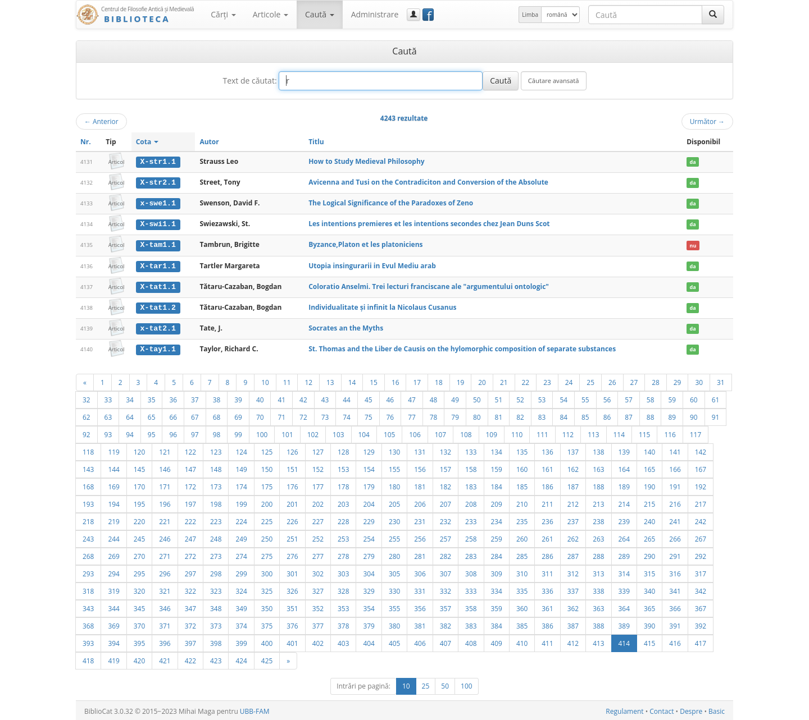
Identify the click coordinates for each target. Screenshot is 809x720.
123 (215, 450)
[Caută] (713, 14)
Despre (691, 709)
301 (292, 571)
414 (624, 641)
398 (215, 641)
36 (173, 397)
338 (598, 589)
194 (113, 502)
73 (325, 415)
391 (674, 624)
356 (419, 606)
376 (292, 624)
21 (504, 380)
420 (139, 658)
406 (419, 641)
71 (281, 415)
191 (674, 484)
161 (547, 467)
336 (547, 589)
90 (694, 415)
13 (330, 380)
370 (139, 624)
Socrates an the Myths (345, 326)
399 (241, 641)
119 (113, 450)
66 (173, 415)
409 (496, 641)
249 (241, 537)
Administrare (375, 14)
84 (563, 415)
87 (629, 415)
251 (292, 537)
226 (292, 519)
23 (547, 380)
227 (318, 519)
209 (496, 502)
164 (624, 467)
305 (394, 571)
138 (598, 450)
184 (496, 484)
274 (241, 554)
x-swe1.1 (158, 203)
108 (465, 432)
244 (113, 537)
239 (624, 519)
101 (287, 432)
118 (88, 450)
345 (139, 606)
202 (318, 502)
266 (674, 537)
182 (445, 484)
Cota (147, 141)
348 (215, 606)
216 (674, 502)
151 (292, 467)
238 (598, 519)
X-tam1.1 (158, 244)
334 (496, 589)
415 (649, 641)
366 (674, 606)
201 (292, 502)
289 (624, 554)
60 (694, 397)
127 (318, 450)
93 (108, 432)
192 (700, 484)
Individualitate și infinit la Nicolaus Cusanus (382, 305)
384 (496, 624)
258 (470, 537)
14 (352, 380)
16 (395, 380)
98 (217, 432)
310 (522, 571)
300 (266, 571)
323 (215, 589)
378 (343, 624)
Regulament (624, 709)
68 (217, 415)
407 (445, 641)
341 (674, 589)
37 (195, 397)
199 (241, 502)
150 (266, 467)
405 (394, 641)
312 (573, 571)
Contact (661, 709)
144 (113, 467)
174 (241, 484)
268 (88, 554)
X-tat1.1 (158, 285)
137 (573, 450)
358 (470, 606)
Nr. (85, 141)
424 (241, 658)
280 (394, 554)
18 (439, 380)
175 (266, 484)
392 (700, 624)
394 (113, 641)
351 (292, 606)
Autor (209, 141)
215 (649, 502)
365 (649, 606)
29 (677, 380)
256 (419, 537)
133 (470, 450)
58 (651, 397)
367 (700, 606)
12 (308, 380)
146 (164, 467)
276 (292, 554)
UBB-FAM (255, 709)
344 (113, 606)
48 (434, 397)
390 (649, 624)
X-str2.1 (158, 182)
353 (343, 606)
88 (651, 415)
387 (573, 624)
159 (496, 467)
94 (130, 432)
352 (318, 606)
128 (343, 450)
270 (139, 554)
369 (113, 624)
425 (266, 658)
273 (215, 554)
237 (573, 519)
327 (318, 589)
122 (190, 450)
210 (522, 502)
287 (573, 554)
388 (598, 624)
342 (700, 589)
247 (190, 537)
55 (585, 397)
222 (190, 519)
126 (292, 450)
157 (445, 467)
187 (573, 484)
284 (496, 554)
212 (573, 502)
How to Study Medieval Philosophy (366, 161)
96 (173, 432)
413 (598, 641)
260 (522, 537)
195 (139, 502)
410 (522, 641)
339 (624, 589)
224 (241, 519)
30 (699, 380)
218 (88, 519)
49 (455, 397)
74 (347, 415)
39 (238, 397)
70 (260, 415)
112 (568, 432)
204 (368, 502)
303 (343, 571)
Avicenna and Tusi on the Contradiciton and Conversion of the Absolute (428, 182)
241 (674, 519)
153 (343, 467)
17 (417, 380)
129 (368, 450)
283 (470, 554)
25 (590, 380)
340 (649, 589)
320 (139, 589)
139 (624, 450)
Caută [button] (319, 14)
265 (649, 537)
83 (542, 415)
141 (674, 450)
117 (695, 432)
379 (368, 624)
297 (190, 571)
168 (88, 484)
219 (113, 519)
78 (434, 415)
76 (390, 415)
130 (394, 450)
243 (88, 537)
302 (318, 571)
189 (624, 484)
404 (368, 641)
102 (313, 432)
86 (607, 415)
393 (88, 641)
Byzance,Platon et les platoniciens (365, 244)
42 (303, 397)
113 (593, 432)
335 (522, 589)
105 (389, 432)
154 (368, 467)
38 (217, 397)
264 (624, 537)
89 (672, 415)
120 (139, 450)
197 (190, 502)
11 (287, 380)
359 (496, 606)
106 (414, 432)
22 (526, 380)
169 (113, 484)
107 (440, 432)
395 (139, 641)
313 (598, 571)
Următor (707, 121)
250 (266, 537)
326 (292, 589)
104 (364, 432)
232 (445, 519)
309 (496, 571)
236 (547, 519)
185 (522, 484)
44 (347, 397)
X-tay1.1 (158, 347)
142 (700, 450)
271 (164, 554)
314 (624, 571)
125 (266, 450)
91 (716, 415)
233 (470, 519)
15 (374, 380)
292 (700, 554)
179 (368, 484)
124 (241, 450)
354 (368, 606)
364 (624, 606)
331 (419, 589)
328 (343, 589)
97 (195, 432)
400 (266, 641)
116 (669, 432)
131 (419, 450)
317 (700, 571)
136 (547, 450)
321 (164, 589)
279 (368, 554)
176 (292, 484)
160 (522, 467)
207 (445, 502)
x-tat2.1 (158, 327)
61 (716, 397)
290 (649, 554)
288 (598, 554)
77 (412, 415)
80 (477, 415)
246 (164, 537)
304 (368, 571)
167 (700, 467)
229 (368, 519)
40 (260, 397)
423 (215, 658)
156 (419, 467)
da (693, 162)
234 (496, 519)
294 (113, 571)
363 (598, 606)
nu (693, 244)
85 (585, 415)
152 (318, 467)
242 (700, 519)
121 (164, 450)
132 (445, 450)
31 (721, 380)
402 (318, 641)
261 (547, 537)
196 (164, 502)
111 (542, 432)
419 (113, 658)
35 (152, 397)
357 (445, 606)
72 (303, 415)
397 (190, 641)
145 (139, 467)
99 (238, 432)
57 (629, 397)
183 (470, 484)
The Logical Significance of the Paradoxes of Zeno (390, 202)
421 (164, 658)
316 (674, 571)
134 (496, 450)
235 (522, 519)
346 (164, 606)
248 (215, 537)
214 (624, 502)
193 (88, 502)
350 (266, 606)
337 (573, 589)
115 (644, 432)
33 (108, 397)
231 (419, 519)
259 (496, 537)
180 (394, 484)
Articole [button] (270, 14)
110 (516, 432)
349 (241, 606)
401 (292, 641)
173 (215, 484)
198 (215, 502)
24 (569, 380)
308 (470, 571)
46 (390, 397)
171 (164, 484)
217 (700, 502)
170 (139, 484)
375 (266, 624)
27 (634, 380)
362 (573, 606)
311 (547, 571)
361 (547, 606)
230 (394, 519)
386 (547, 624)
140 (649, 450)
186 (547, 484)
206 (419, 502)
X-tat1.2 (158, 306)
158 (470, 467)
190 (649, 484)
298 (215, 571)
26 (612, 380)
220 (139, 519)
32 (86, 397)
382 (445, 624)
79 (455, 415)
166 (674, 467)
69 (238, 415)
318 (88, 589)
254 (368, 537)
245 (139, 537)
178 (343, 484)
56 (607, 397)
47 (412, 397)
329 (368, 589)
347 (190, 606)
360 (522, 606)
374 (241, 624)
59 (672, 397)
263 (598, 537)
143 (88, 467)
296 (164, 571)
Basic (716, 709)
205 (394, 502)
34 (130, 397)
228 (343, 519)
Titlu (316, 141)
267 (700, 537)
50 (477, 397)
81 (499, 415)
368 (88, 624)
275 (266, 554)
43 (325, 397)
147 (190, 467)
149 (241, 467)
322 (190, 589)
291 (674, 554)
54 (563, 397)
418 (88, 658)
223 (215, 519)
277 (318, 554)
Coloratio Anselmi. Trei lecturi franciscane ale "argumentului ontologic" (428, 285)
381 (419, 624)
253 (343, 537)
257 (445, 537)
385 (522, 624)
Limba (530, 15)
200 (266, 502)
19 (461, 380)
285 (522, 554)
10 (265, 380)
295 (139, 571)
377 (318, 624)
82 (520, 415)
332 (445, 589)
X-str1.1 (158, 162)
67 (195, 415)
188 (598, 484)
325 (266, 589)
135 (522, 450)
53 (542, 397)
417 (700, 641)
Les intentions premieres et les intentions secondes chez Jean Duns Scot (428, 223)
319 (113, 589)
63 (108, 415)
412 (573, 641)
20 (482, 380)
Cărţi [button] (223, 14)
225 (266, 519)
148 (215, 467)
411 (547, 641)
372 (190, 624)
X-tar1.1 (158, 265)
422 (190, 658)
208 (470, 502)
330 (394, 589)
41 (281, 397)
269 (113, 554)
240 (649, 519)
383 (470, 624)
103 (338, 432)
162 (573, 467)
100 (261, 432)
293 (88, 571)
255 (394, 537)
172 (190, 484)
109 (491, 432)
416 (674, 641)
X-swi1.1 (158, 223)
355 (394, 606)
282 (445, 554)
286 (547, 554)
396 (164, 641)
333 (470, 589)
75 (368, 415)
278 (343, 554)
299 (241, 571)
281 (419, 554)
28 (656, 380)
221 (164, 519)
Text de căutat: (249, 80)
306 (419, 571)
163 (598, 467)
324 (241, 589)
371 (164, 624)
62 (86, 415)
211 (547, 502)
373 (215, 624)
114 (619, 432)
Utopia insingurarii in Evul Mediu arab (372, 264)
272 (190, 554)
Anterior (101, 121)
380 (394, 624)
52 (520, 397)
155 (394, 467)
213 (598, 502)
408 (470, 641)
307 (445, 571)
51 (499, 397)
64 (130, 415)
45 (368, 397)
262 (573, 537)
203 (343, 502)
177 (318, 484)
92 (86, 432)
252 (318, 537)
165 (649, 467)
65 (152, 415)
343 (88, 606)
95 (152, 432)
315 (649, 571)
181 (419, 484)
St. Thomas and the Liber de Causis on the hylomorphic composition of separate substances (462, 347)
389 (624, 624)
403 (343, 641)
